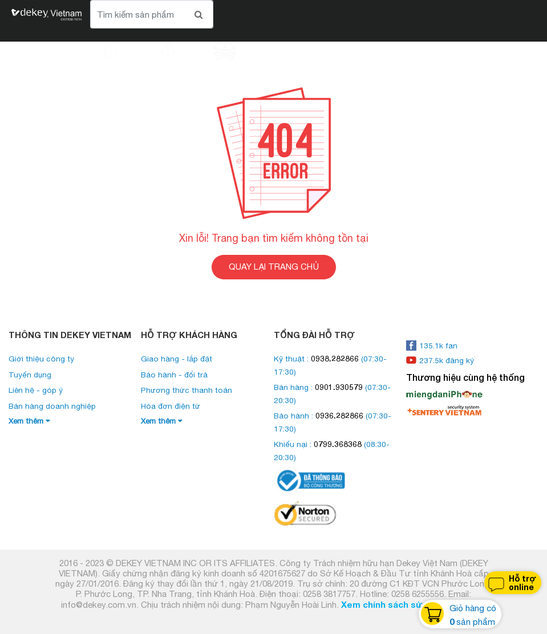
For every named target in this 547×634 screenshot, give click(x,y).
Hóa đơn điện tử (170, 406)
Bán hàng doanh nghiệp (52, 406)
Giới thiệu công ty (41, 358)
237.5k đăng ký (440, 360)
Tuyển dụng (30, 374)
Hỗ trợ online (511, 583)
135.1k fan (431, 345)
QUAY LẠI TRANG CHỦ (274, 266)
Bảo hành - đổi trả (174, 374)
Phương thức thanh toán (186, 390)
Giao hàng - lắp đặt (176, 358)
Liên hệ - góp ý (36, 390)
